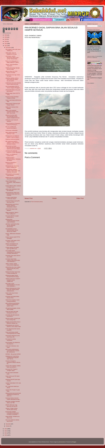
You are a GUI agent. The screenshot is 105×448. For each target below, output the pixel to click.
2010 (6, 435)
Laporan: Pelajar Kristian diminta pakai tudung (12, 409)
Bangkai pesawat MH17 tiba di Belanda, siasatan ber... (13, 322)
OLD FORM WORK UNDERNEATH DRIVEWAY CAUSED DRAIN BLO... (13, 252)
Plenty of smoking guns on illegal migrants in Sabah (12, 61)
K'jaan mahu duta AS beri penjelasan (12, 293)
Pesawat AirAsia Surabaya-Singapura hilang (12, 97)
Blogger (74, 441)
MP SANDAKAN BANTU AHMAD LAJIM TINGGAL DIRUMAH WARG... (12, 143)
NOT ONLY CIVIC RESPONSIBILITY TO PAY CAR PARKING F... (13, 285)
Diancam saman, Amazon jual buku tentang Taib (13, 319)
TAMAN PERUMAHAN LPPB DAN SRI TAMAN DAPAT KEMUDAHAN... (13, 290)
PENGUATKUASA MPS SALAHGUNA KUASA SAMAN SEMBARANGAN (12, 116)
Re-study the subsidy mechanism (11, 339)
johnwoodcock (62, 441)
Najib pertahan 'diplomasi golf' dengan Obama (13, 104)
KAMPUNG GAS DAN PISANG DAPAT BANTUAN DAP (13, 83)
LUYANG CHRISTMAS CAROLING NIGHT (11, 198)
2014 (6, 45)
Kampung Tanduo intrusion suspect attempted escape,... (13, 398)
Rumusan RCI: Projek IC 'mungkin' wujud (12, 370)
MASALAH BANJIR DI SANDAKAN (11, 163)
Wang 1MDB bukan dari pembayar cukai (11, 133)
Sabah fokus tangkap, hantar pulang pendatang (13, 300)
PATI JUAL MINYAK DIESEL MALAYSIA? (12, 420)
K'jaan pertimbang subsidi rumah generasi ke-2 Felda (13, 333)
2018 (6, 39)
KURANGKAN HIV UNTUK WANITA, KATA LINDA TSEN (13, 326)
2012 (6, 430)
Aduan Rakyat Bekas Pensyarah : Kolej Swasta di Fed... (13, 182)
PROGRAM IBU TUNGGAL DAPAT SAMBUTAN (12, 166)
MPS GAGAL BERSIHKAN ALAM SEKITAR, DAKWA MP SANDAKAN (12, 351)
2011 (6, 433)
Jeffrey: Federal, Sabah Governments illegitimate (12, 264)
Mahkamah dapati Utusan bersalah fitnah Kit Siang (12, 276)
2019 (6, 37)
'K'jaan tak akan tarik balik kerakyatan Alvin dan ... (12, 312)
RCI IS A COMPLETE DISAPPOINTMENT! (11, 127)
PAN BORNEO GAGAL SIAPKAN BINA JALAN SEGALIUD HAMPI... (12, 230)
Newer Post (29, 198)
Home (54, 198)
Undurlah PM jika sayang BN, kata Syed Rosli (13, 201)
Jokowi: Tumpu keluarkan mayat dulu (12, 65)
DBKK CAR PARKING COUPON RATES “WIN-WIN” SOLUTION (12, 112)
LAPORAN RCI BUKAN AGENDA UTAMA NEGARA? (13, 151)
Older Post (80, 198)
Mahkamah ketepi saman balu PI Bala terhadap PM (13, 272)
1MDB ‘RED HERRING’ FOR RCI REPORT (13, 190)
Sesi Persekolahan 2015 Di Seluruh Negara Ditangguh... (13, 87)
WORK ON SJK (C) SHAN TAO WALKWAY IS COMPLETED (13, 178)
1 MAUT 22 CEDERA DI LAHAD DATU (11, 155)
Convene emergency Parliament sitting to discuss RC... (13, 362)
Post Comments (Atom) (37, 201)
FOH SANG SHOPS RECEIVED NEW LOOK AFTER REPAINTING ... (12, 57)
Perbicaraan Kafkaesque (12, 130)
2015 (6, 43)
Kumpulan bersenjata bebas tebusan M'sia (12, 297)
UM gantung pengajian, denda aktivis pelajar (13, 309)
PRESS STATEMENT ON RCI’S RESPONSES (12, 244)
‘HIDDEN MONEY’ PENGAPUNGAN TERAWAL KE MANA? (13, 159)
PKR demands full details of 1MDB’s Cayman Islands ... (13, 136)
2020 (6, 35)
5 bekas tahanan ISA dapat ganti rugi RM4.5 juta (12, 248)
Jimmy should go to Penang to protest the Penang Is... (13, 124)
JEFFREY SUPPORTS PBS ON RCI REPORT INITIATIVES (12, 225)
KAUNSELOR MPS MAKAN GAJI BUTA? (12, 315)
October (8, 426)
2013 (6, 428)
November (8, 424)
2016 (6, 41)
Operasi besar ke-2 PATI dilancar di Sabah (11, 72)
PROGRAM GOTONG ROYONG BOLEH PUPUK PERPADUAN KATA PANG (13, 147)
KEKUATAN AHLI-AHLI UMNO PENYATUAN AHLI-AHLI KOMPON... (13, 268)
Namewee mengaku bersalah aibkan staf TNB (13, 402)
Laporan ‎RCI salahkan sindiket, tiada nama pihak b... (13, 366)
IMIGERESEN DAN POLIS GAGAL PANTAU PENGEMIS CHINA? (12, 206)
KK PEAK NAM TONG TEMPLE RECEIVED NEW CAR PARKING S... (13, 260)
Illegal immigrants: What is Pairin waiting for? (12, 213)
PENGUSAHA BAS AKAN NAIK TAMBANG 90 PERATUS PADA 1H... (13, 394)
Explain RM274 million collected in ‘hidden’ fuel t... (13, 186)
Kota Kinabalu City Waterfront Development (13, 343)
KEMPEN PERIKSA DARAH (12, 139)
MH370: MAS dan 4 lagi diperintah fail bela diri (11, 405)
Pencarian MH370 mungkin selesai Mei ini (12, 216)
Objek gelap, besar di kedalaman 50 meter (11, 53)
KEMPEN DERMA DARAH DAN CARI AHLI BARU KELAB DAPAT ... (12, 79)
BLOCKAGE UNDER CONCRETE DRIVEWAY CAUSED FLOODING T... (12, 413)
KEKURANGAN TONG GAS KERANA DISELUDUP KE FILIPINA (12, 194)
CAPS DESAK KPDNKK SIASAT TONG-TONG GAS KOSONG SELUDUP (13, 171)
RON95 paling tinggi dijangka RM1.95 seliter (13, 68)
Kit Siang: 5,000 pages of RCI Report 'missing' (13, 241)
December (8, 47)
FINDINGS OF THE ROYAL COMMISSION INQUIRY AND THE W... (12, 357)
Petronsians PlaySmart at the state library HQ (13, 336)
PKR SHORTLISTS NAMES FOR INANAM (12, 175)
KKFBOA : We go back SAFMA (13, 354)
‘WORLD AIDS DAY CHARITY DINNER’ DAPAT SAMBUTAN (13, 280)
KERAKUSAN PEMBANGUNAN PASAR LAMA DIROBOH (12, 221)
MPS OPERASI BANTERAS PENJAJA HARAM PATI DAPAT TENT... (12, 305)
